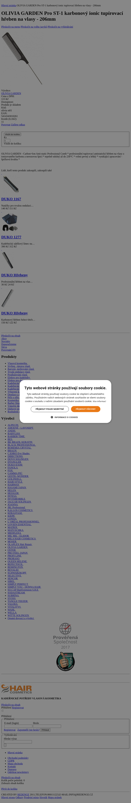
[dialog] (65, 401)
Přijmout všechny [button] (85, 409)
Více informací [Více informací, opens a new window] (99, 401)
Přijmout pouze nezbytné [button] (50, 409)
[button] (65, 417)
